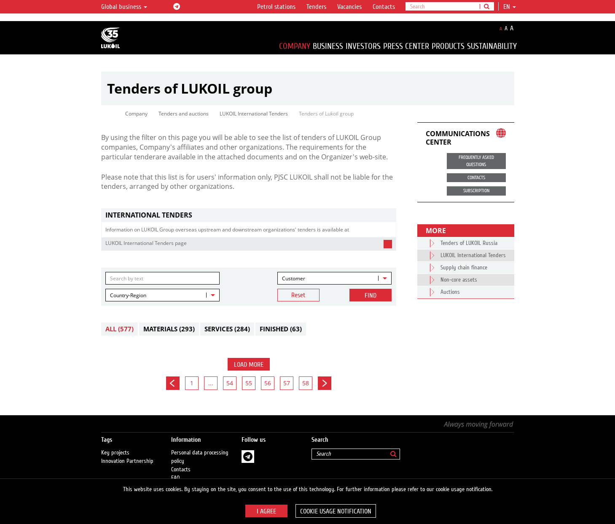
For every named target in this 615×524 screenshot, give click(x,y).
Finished (281, 329)
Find (370, 295)
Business (328, 46)
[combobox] (334, 278)
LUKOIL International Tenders (254, 113)
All (119, 329)
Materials (169, 329)
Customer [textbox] (293, 278)
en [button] (509, 7)
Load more (248, 364)
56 (267, 383)
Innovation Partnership (127, 452)
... (210, 383)
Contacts (384, 7)
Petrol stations (276, 7)
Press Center (406, 46)
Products (448, 46)
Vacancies (349, 7)
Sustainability (492, 46)
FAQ (175, 469)
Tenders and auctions (183, 113)
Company (294, 46)
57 (286, 383)
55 (248, 383)
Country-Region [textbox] (128, 295)
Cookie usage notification (335, 511)
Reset (298, 295)
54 (229, 383)
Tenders (316, 7)
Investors (363, 46)
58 (305, 383)
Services (227, 329)
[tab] (249, 215)
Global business (124, 7)
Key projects (115, 444)
